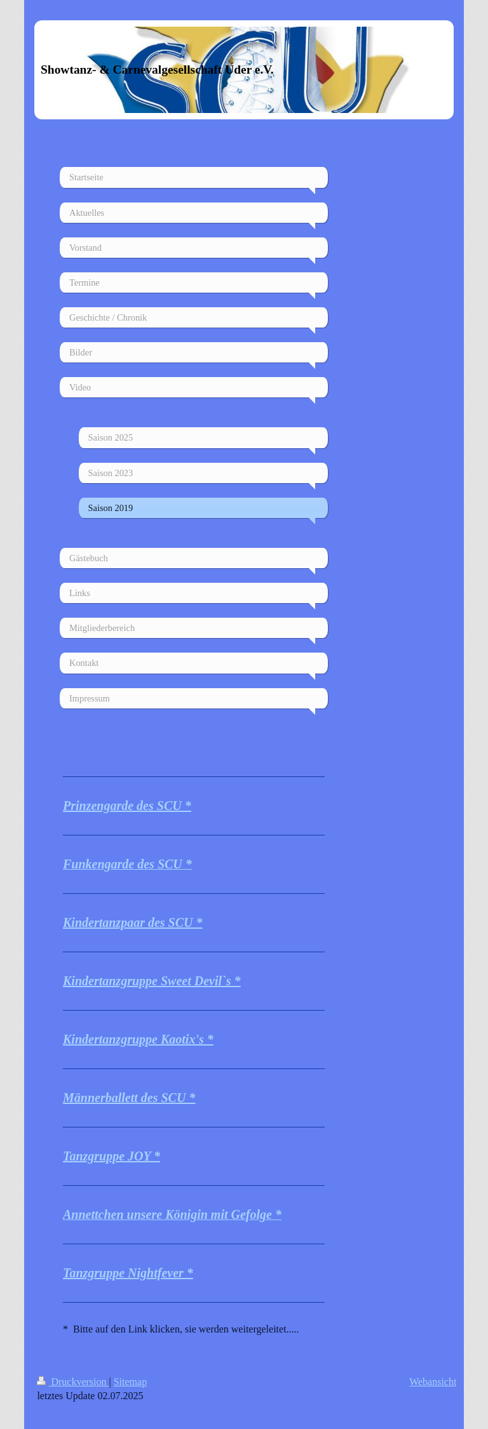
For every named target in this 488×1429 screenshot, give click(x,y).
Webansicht (432, 1381)
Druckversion (73, 1381)
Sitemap (130, 1381)
